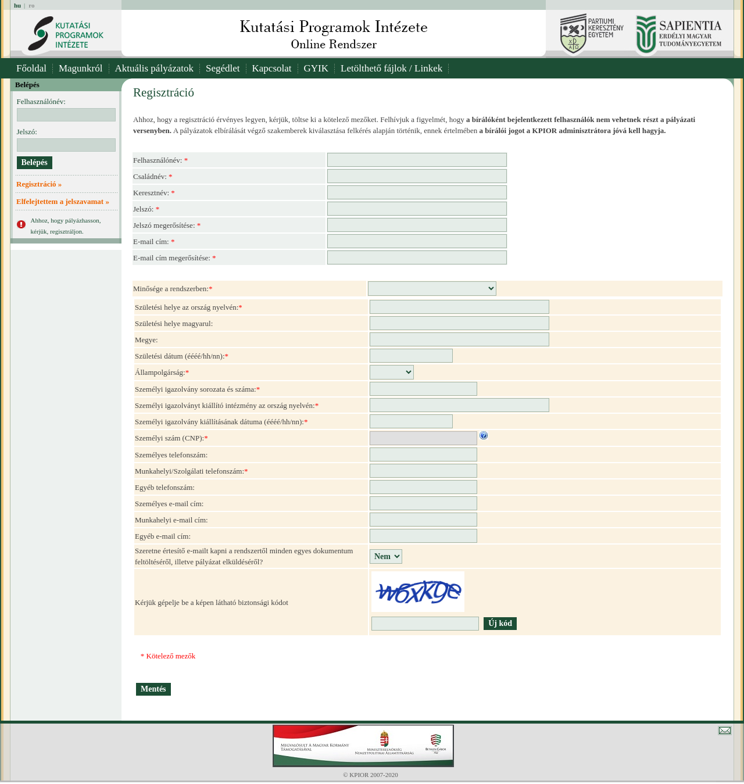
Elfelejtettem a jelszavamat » (62, 201)
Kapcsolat (272, 68)
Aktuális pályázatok (154, 68)
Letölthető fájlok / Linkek (391, 68)
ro (31, 5)
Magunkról (81, 68)
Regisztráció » (39, 184)
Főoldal (31, 68)
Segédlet (223, 68)
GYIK (316, 68)
